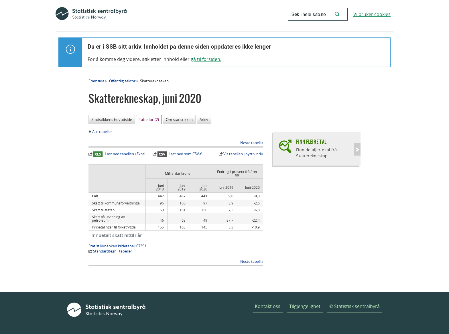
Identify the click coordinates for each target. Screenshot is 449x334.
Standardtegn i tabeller (112, 251)
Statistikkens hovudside (111, 119)
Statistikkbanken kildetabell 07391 (117, 245)
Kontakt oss (267, 306)
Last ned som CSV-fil (180, 154)
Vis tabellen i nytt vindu (243, 153)
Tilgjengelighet (304, 306)
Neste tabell (250, 142)
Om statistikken (179, 119)
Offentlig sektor (122, 81)
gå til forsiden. (206, 59)
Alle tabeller (102, 131)
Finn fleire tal (311, 141)
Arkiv (204, 119)
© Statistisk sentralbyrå (354, 306)
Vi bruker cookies (372, 14)
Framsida (96, 81)
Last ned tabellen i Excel (119, 154)
